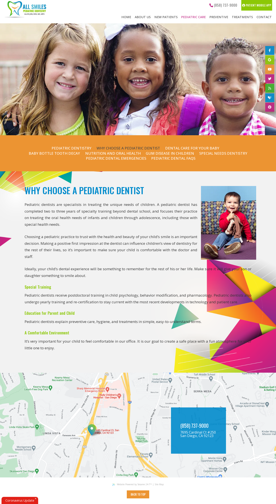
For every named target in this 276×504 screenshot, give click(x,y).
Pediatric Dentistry (71, 148)
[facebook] (269, 50)
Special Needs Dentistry (223, 153)
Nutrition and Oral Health (113, 153)
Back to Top (138, 494)
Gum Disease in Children (170, 153)
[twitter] (269, 78)
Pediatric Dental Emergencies (116, 158)
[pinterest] (269, 107)
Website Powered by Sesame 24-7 (132, 484)
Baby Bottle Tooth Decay (54, 153)
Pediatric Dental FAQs (173, 158)
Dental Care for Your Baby (192, 148)
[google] (269, 59)
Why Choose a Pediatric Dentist (128, 148)
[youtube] (269, 69)
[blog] (269, 88)
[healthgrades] (269, 97)
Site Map (159, 484)
